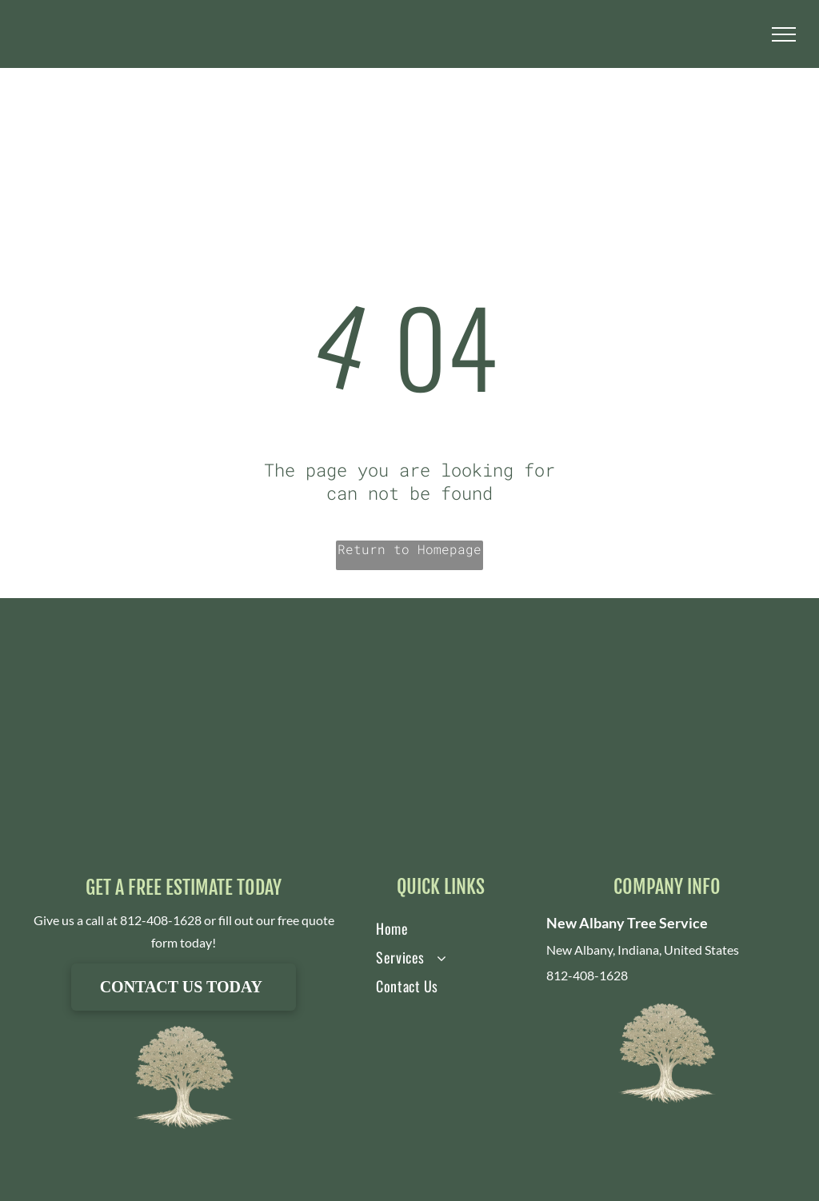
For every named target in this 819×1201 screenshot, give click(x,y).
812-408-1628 (161, 920)
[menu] (784, 34)
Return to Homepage (409, 549)
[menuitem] (426, 928)
